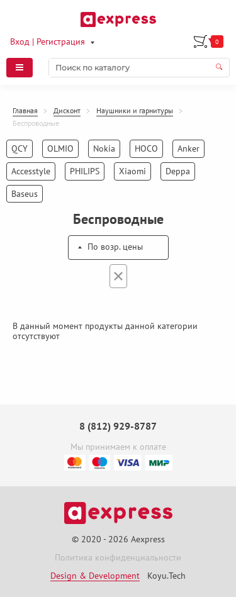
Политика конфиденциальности (118, 557)
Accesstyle (30, 171)
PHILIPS (84, 171)
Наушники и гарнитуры (134, 110)
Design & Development (95, 576)
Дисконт (67, 110)
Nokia (104, 148)
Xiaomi (132, 171)
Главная (25, 110)
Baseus (24, 193)
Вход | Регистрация (47, 41)
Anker (188, 148)
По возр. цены (115, 246)
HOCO (146, 148)
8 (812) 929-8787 (118, 426)
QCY (19, 148)
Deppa (178, 171)
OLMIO (60, 148)
